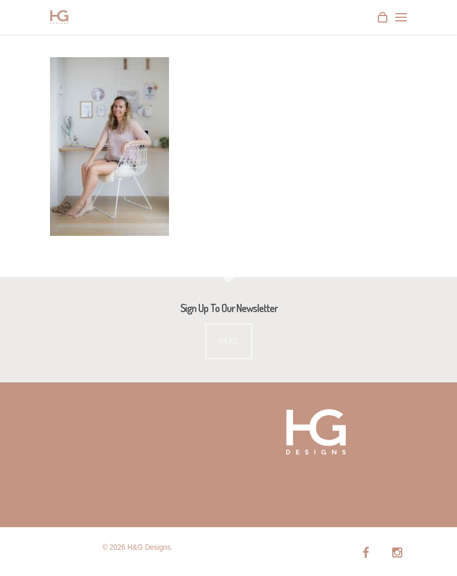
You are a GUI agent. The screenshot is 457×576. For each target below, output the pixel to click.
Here (229, 341)
